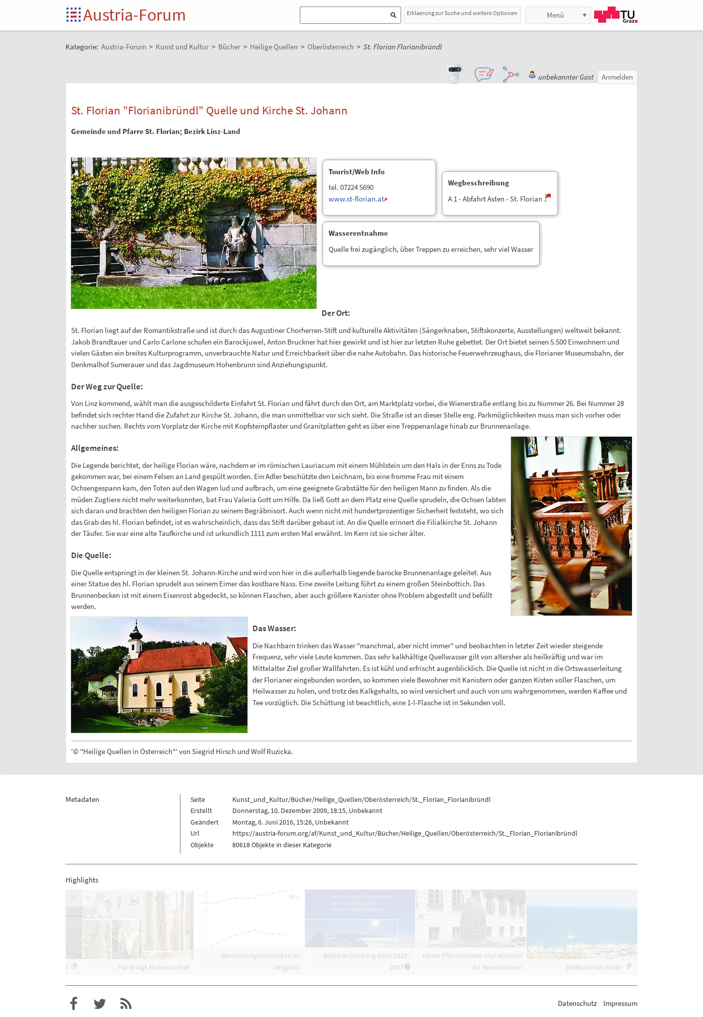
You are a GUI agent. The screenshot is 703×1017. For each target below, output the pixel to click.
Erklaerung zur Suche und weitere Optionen (462, 13)
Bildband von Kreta (594, 967)
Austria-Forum (134, 14)
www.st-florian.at (356, 199)
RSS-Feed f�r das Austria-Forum (126, 1004)
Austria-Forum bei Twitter (100, 1004)
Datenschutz (577, 1003)
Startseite (74, 15)
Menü (555, 15)
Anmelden (617, 77)
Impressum (620, 1003)
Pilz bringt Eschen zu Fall (153, 967)
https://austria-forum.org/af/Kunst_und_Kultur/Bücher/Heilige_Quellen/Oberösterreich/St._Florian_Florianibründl (405, 833)
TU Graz (615, 15)
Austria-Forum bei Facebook (74, 1004)
